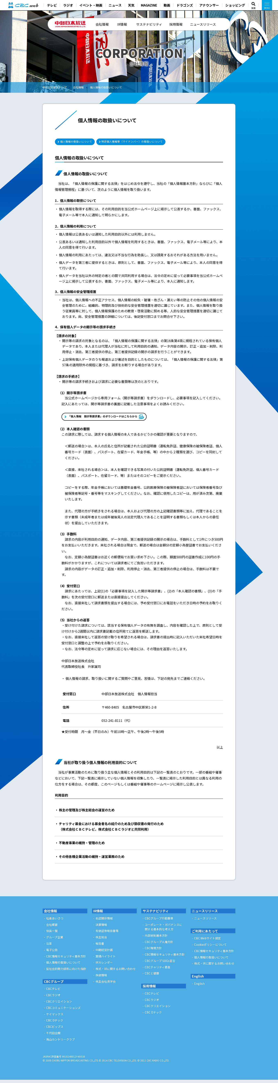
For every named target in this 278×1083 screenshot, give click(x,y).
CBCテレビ (53, 992)
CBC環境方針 (153, 951)
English (198, 979)
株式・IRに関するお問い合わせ (116, 972)
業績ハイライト (106, 959)
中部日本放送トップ (55, 87)
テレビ (52, 5)
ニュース (115, 5)
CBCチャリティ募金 (157, 970)
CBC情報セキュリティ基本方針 (66, 959)
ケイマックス (54, 1017)
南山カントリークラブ (60, 1043)
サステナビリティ (149, 24)
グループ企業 (54, 941)
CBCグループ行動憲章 (159, 921)
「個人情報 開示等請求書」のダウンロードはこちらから (112, 419)
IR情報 (122, 24)
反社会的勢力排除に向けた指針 (66, 972)
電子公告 (52, 953)
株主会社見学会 (106, 985)
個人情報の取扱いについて (106, 87)
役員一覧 (52, 934)
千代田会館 (53, 1036)
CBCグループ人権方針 (159, 945)
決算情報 (101, 928)
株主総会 (101, 941)
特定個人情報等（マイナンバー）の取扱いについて (153, 142)
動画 (167, 5)
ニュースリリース (203, 24)
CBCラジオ (53, 998)
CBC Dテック (54, 1024)
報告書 (100, 947)
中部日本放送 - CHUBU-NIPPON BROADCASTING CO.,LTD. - (70, 24)
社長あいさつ (54, 921)
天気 (131, 5)
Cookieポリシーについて (210, 948)
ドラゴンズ (185, 5)
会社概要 (52, 928)
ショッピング (235, 5)
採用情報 (175, 24)
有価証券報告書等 (107, 934)
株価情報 (101, 978)
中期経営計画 (104, 953)
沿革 (49, 947)
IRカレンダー (104, 966)
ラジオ (68, 5)
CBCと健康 (152, 977)
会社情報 (102, 24)
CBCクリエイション (59, 1005)
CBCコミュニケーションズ (63, 1011)
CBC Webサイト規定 (207, 942)
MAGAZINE (149, 5)
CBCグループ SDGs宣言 (160, 964)
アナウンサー (209, 5)
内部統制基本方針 (156, 939)
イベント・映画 (90, 5)
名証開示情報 (104, 921)
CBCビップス (54, 1030)
